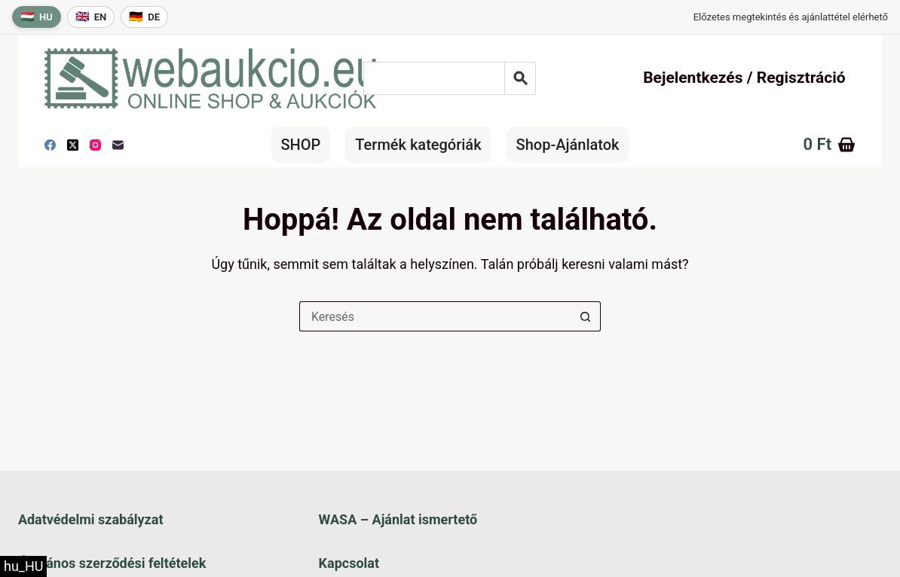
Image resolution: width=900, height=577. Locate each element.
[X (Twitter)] (72, 145)
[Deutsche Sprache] (144, 17)
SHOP (301, 145)
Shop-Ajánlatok (568, 145)
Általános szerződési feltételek (112, 563)
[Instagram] (95, 145)
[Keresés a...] (435, 316)
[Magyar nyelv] (36, 17)
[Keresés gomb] (586, 316)
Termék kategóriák (418, 145)
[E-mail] (118, 145)
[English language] (91, 17)
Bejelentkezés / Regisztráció (744, 78)
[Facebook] (50, 145)
